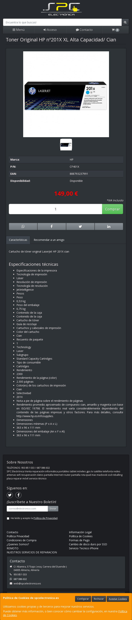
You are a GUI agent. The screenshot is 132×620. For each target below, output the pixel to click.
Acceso (50, 30)
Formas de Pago (79, 540)
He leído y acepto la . (34, 518)
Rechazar (99, 598)
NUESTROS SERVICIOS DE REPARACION (32, 552)
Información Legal (80, 532)
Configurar (83, 598)
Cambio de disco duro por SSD (88, 544)
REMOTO (12, 548)
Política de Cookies (81, 536)
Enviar (53, 508)
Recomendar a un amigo (49, 240)
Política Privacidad (18, 536)
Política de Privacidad (45, 518)
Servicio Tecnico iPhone (83, 548)
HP (71, 159)
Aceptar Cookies (118, 598)
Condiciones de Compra (21, 540)
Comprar (112, 209)
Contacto (84, 30)
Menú (19, 30)
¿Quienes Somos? (18, 544)
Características (18, 240)
